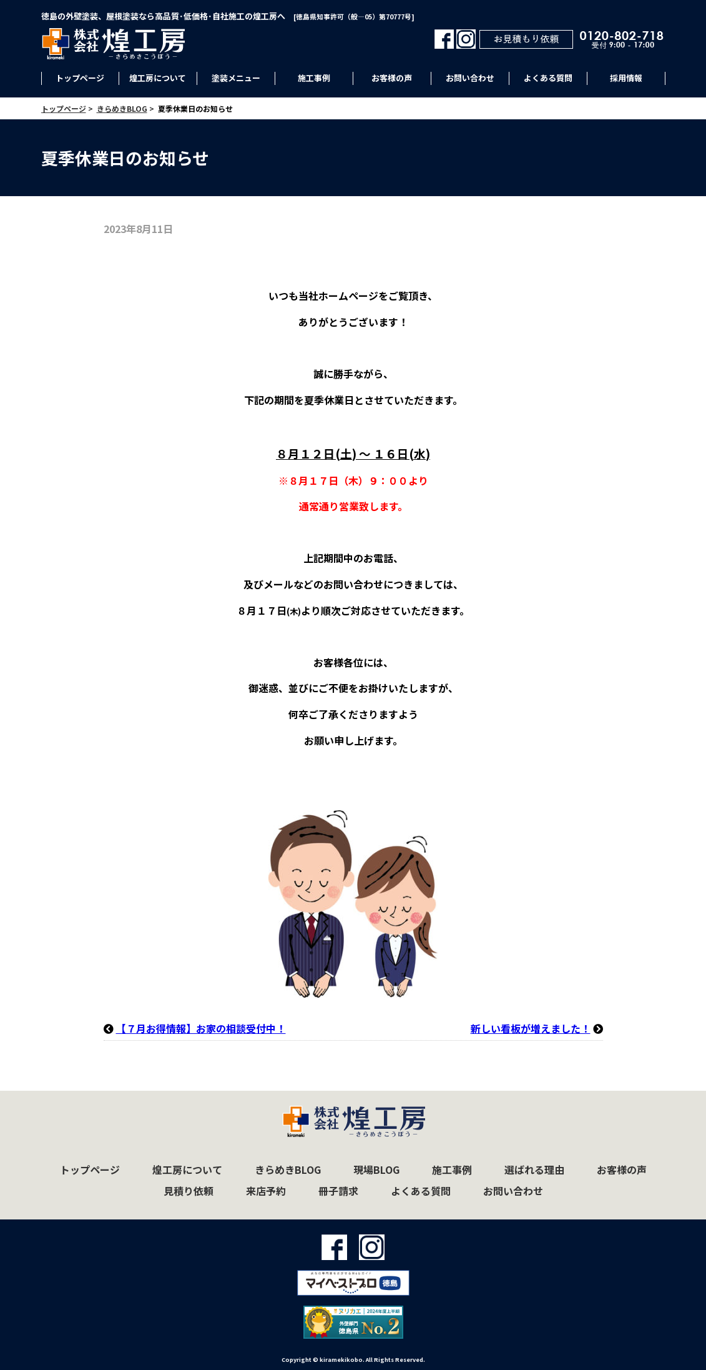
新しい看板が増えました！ (531, 1028)
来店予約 (266, 1190)
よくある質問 (548, 78)
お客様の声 (391, 78)
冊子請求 (338, 1190)
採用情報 (626, 78)
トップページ (80, 78)
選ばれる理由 (534, 1169)
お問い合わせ (470, 78)
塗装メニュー (236, 78)
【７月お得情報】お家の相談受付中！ (201, 1028)
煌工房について (157, 78)
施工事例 (314, 78)
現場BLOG (376, 1169)
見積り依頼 (188, 1190)
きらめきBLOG (288, 1169)
